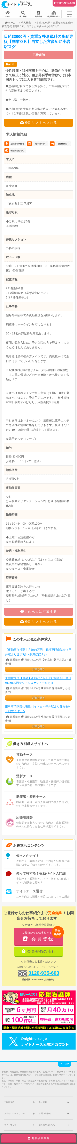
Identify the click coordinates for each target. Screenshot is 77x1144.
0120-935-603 (66, 3)
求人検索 (26, 22)
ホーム (10, 22)
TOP (64, 1063)
